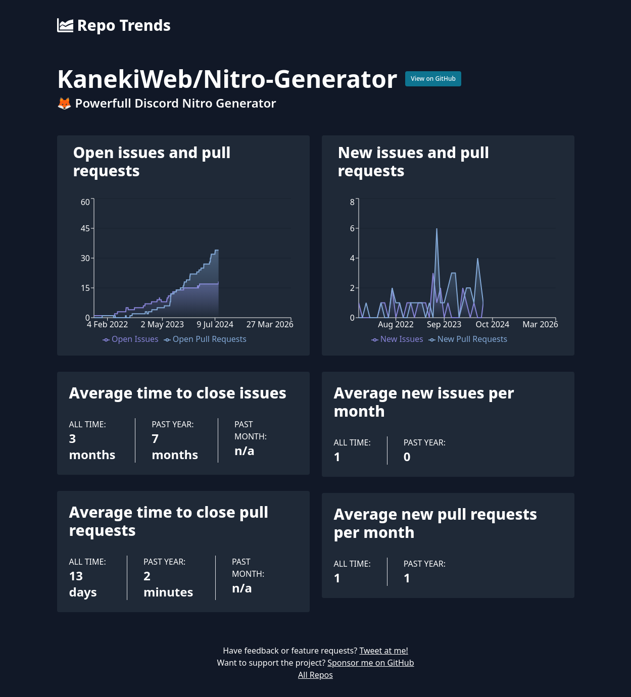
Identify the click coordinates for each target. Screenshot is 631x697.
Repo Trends (114, 25)
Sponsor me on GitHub (370, 662)
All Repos (315, 674)
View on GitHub (433, 78)
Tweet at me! (383, 650)
